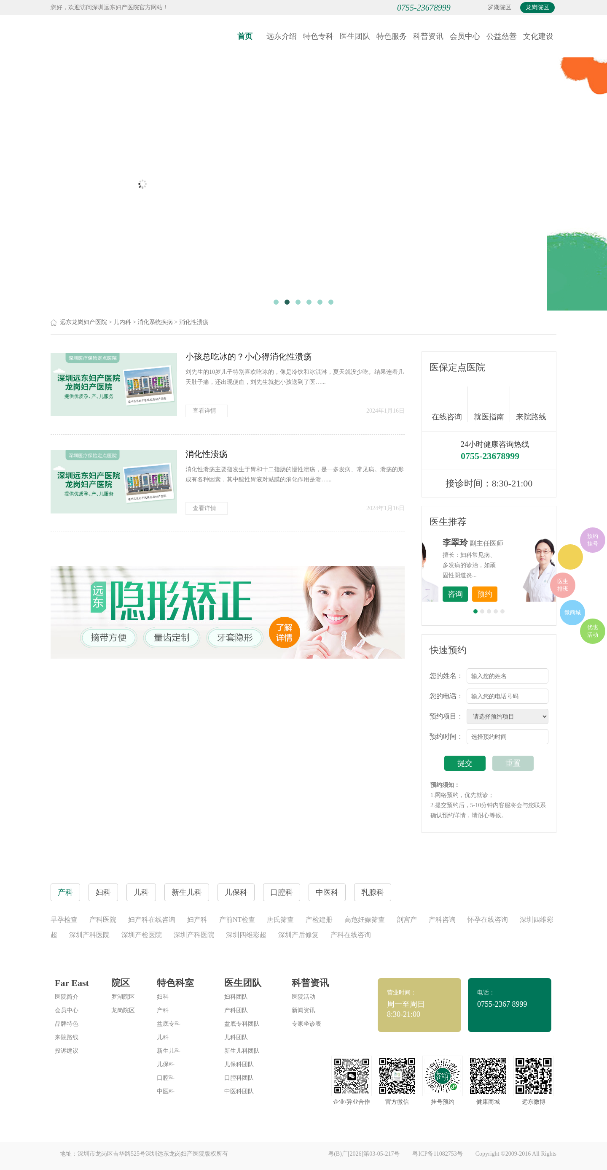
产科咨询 (442, 919)
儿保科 (166, 1064)
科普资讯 (428, 36)
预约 (531, 594)
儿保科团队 (239, 1064)
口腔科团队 (239, 1078)
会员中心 (465, 36)
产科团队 (236, 1010)
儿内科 (122, 322)
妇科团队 (236, 997)
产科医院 (102, 919)
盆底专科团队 (242, 1024)
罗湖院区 (499, 7)
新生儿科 (168, 1051)
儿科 (163, 1037)
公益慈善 (501, 36)
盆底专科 (168, 1024)
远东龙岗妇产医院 (83, 322)
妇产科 (197, 919)
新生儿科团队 (242, 1051)
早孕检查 (64, 919)
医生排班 (562, 585)
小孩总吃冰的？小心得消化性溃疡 (248, 356)
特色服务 (391, 36)
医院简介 (66, 997)
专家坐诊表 (306, 1024)
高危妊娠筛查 (364, 919)
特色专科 (318, 36)
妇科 (163, 997)
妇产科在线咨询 (151, 919)
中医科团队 (239, 1091)
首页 (244, 36)
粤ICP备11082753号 (437, 1154)
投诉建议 (66, 1051)
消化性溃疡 (194, 322)
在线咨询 (450, 404)
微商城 (572, 612)
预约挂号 (592, 540)
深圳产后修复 (298, 934)
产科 (163, 1010)
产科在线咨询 (350, 934)
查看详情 (207, 411)
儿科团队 (236, 1037)
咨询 (502, 594)
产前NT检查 (237, 919)
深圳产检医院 (141, 934)
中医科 (166, 1091)
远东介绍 (281, 36)
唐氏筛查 (280, 919)
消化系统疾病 (155, 322)
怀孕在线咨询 (487, 919)
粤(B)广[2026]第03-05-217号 (364, 1154)
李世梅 (502, 542)
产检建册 (319, 919)
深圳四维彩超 (246, 934)
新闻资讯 (303, 1010)
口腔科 (166, 1078)
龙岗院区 (537, 7)
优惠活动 (592, 631)
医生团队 (355, 36)
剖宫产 (407, 919)
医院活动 (303, 997)
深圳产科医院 (89, 934)
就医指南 (492, 404)
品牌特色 (66, 1024)
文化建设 (538, 36)
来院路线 (531, 405)
